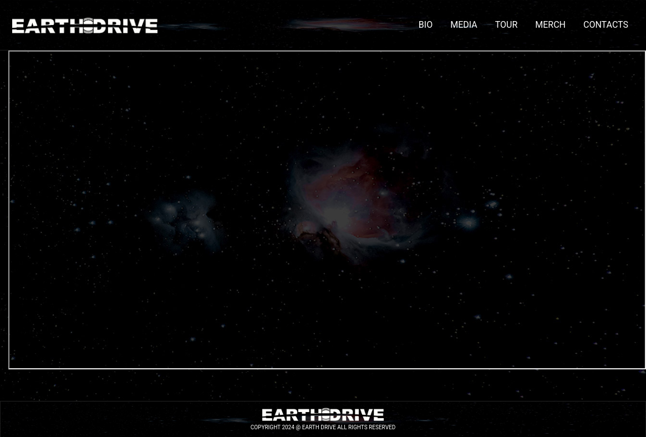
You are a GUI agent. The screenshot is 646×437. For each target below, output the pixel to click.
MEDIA (463, 24)
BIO (426, 24)
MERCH (550, 24)
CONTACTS (605, 24)
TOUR (506, 24)
